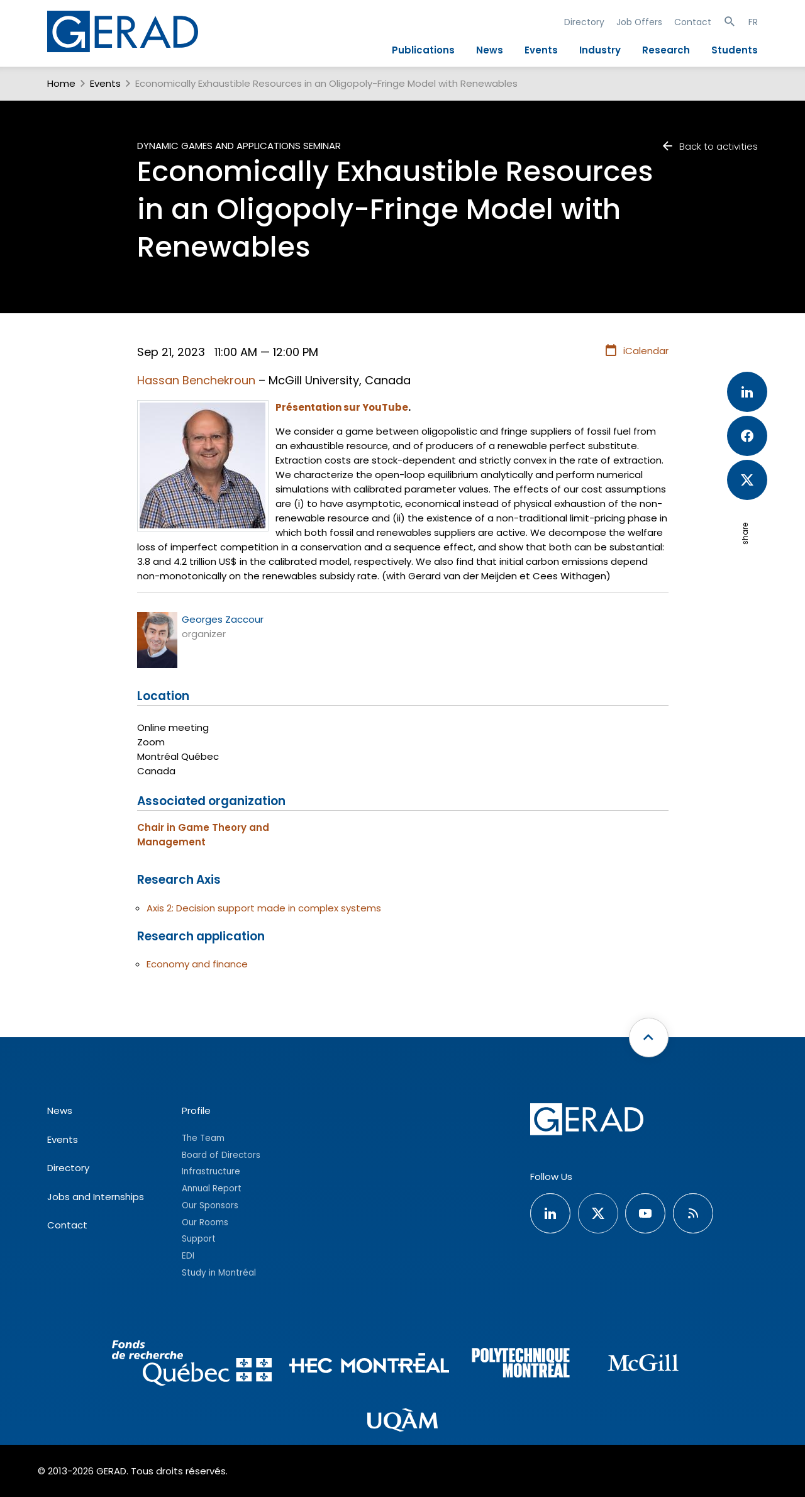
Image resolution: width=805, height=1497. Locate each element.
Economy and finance (197, 964)
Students (734, 50)
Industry (600, 50)
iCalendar (636, 351)
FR (753, 22)
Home (61, 83)
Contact (692, 22)
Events (541, 50)
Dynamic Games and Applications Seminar (239, 145)
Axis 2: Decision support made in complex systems (264, 908)
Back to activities (709, 146)
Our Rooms (205, 1222)
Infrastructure (211, 1171)
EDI (188, 1256)
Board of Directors (221, 1155)
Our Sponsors (210, 1205)
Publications (423, 50)
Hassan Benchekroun (196, 380)
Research (666, 50)
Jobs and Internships (95, 1196)
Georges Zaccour (223, 619)
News (489, 50)
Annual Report (212, 1188)
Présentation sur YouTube (341, 407)
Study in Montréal (219, 1273)
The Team (203, 1138)
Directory (584, 22)
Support (199, 1239)
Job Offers (639, 22)
